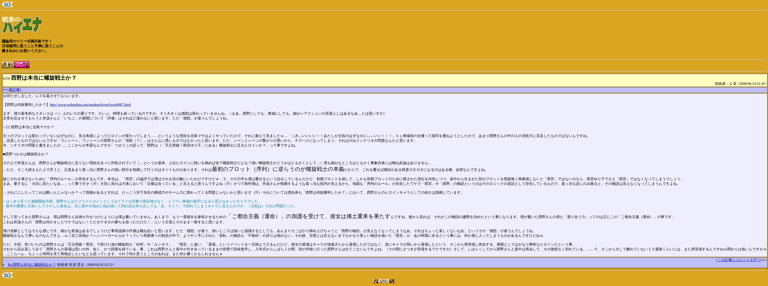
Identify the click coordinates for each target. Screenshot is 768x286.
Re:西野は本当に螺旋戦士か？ (32, 265)
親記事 (14, 90)
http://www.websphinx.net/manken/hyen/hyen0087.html (90, 105)
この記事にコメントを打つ (739, 260)
